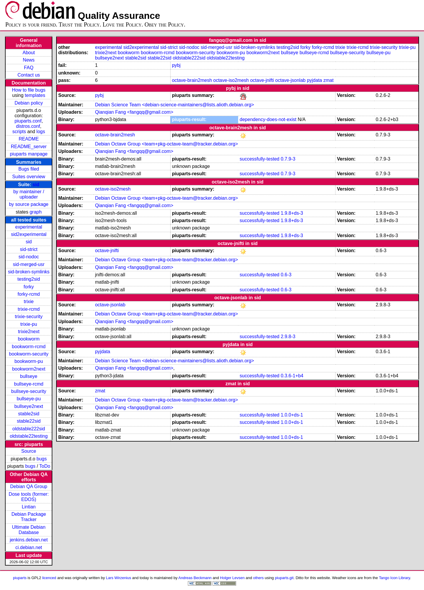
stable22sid (29, 421)
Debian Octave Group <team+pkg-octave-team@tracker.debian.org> (166, 143)
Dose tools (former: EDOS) (29, 497)
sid (36, 184)
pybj (176, 65)
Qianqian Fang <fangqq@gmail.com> (134, 112)
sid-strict (29, 249)
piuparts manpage (29, 153)
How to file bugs (29, 89)
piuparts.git (284, 578)
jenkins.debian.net (29, 539)
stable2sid (28, 413)
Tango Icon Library (394, 578)
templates (35, 95)
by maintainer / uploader (28, 194)
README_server (29, 146)
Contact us (28, 74)
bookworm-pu (28, 361)
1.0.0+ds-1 (292, 414)
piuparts (19, 578)
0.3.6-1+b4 (292, 375)
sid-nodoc (29, 256)
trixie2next (28, 331)
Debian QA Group (28, 486)
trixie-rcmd (29, 309)
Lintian (29, 506)
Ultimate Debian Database (29, 530)
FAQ (29, 67)
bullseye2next (28, 406)
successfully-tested (259, 158)
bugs (41, 458)
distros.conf (28, 126)
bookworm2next (28, 368)
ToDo (44, 466)
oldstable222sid (28, 428)
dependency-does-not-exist (268, 119)
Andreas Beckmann (195, 578)
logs (40, 131)
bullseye (28, 376)
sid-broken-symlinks (28, 271)
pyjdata (314, 80)
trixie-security (29, 316)
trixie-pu (28, 324)
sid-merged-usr (29, 264)
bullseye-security (28, 391)
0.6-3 (286, 274)
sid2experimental (28, 234)
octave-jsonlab (290, 80)
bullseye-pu (29, 398)
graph (36, 211)
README (29, 138)
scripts (19, 131)
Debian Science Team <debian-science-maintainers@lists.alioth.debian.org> (174, 104)
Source (28, 451)
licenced (49, 578)
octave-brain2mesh (192, 80)
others (258, 578)
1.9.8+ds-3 (292, 213)
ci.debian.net (28, 547)
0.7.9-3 (288, 158)
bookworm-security (28, 353)
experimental (28, 226)
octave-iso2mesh (231, 80)
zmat (328, 80)
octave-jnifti (262, 80)
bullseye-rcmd (29, 383)
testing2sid (28, 279)
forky (29, 286)
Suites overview (28, 176)
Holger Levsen (232, 578)
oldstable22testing (29, 436)
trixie (29, 301)
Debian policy (29, 102)
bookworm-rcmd (29, 346)
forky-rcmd (29, 294)
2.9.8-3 (288, 336)
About (29, 52)
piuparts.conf (28, 120)
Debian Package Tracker (28, 517)
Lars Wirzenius (118, 578)
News (29, 59)
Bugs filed (28, 168)
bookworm (29, 338)
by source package (28, 204)
